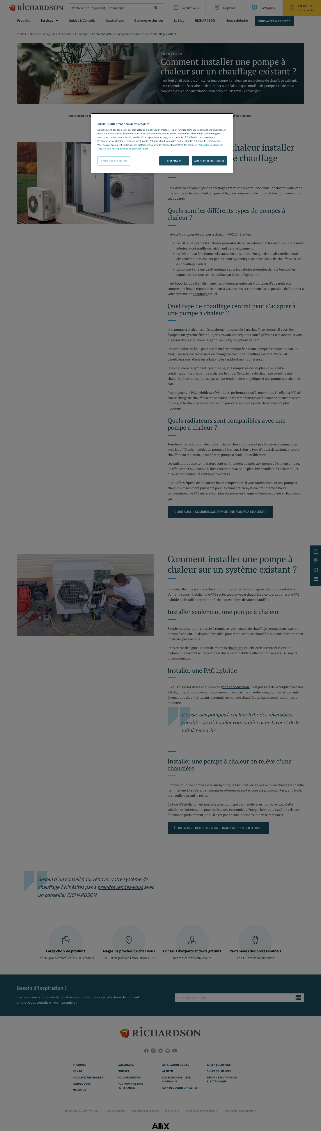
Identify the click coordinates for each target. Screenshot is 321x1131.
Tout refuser (174, 160)
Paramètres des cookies (114, 160)
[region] (162, 143)
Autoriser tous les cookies (209, 160)
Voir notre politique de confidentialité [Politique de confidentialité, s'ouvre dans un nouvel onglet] (127, 148)
